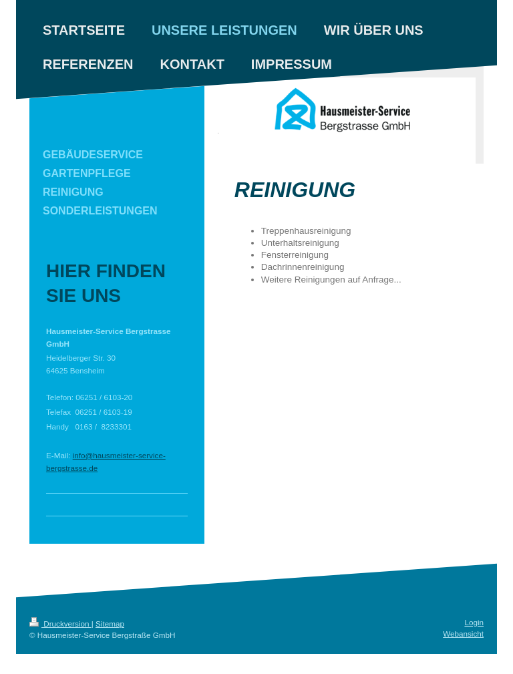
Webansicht (463, 633)
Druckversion (60, 623)
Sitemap (110, 623)
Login (474, 622)
